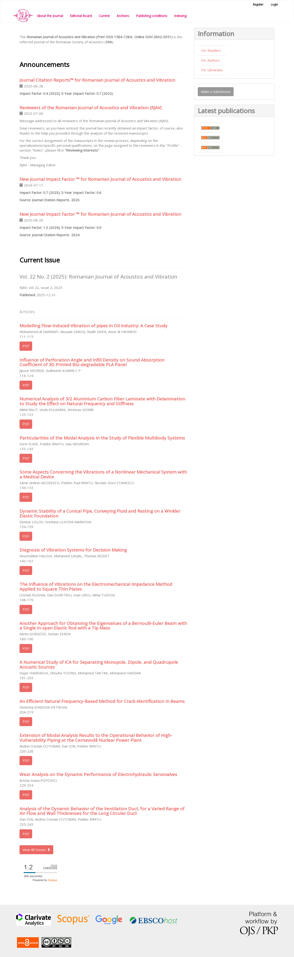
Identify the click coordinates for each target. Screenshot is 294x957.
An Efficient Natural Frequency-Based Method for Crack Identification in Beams (102, 701)
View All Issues (36, 849)
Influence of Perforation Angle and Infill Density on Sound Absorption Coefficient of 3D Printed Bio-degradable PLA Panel (92, 362)
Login (274, 4)
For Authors (210, 60)
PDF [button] (26, 346)
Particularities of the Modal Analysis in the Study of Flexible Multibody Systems (102, 438)
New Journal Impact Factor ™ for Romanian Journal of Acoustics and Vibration (100, 179)
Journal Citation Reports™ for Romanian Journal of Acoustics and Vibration (97, 80)
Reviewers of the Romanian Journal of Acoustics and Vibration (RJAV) (90, 108)
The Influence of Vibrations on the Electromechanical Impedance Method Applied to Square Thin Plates (96, 586)
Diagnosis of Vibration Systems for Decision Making (73, 550)
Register (258, 4)
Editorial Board (81, 16)
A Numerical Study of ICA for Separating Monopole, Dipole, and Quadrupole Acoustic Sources (99, 664)
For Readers (211, 50)
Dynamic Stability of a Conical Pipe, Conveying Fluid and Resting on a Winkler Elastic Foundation (100, 513)
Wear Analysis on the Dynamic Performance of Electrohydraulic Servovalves (98, 774)
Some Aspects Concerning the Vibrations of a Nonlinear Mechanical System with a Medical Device (103, 474)
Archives (123, 16)
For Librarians (212, 70)
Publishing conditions (151, 16)
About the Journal (50, 16)
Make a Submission (216, 91)
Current (104, 16)
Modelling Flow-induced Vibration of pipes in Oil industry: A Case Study (93, 326)
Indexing (180, 16)
